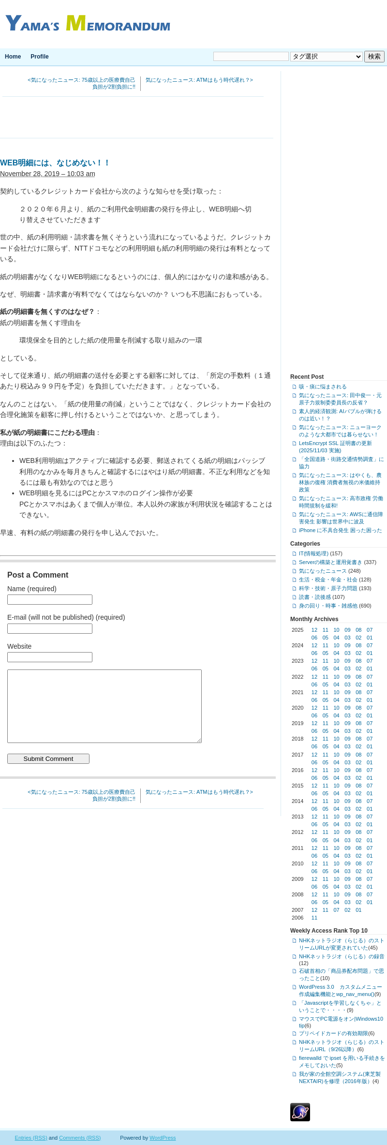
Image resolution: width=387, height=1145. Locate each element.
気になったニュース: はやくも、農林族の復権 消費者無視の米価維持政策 (340, 482)
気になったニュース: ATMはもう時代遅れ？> (199, 80)
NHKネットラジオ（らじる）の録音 (342, 956)
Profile (39, 56)
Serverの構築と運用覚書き (330, 562)
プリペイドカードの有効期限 (333, 1033)
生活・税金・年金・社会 (328, 579)
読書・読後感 (315, 597)
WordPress (162, 1138)
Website (19, 646)
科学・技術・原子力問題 (328, 588)
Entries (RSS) (31, 1138)
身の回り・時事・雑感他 (328, 606)
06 (314, 637)
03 (347, 637)
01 (369, 637)
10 (337, 630)
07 (369, 630)
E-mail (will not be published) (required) (66, 617)
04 (337, 637)
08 (358, 630)
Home (13, 56)
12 (314, 630)
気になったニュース (323, 571)
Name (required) (32, 589)
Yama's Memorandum (86, 24)
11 (325, 630)
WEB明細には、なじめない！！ (55, 163)
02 (358, 637)
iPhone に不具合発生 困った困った (340, 530)
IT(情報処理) (313, 553)
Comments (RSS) (80, 1138)
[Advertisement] (137, 118)
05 (325, 637)
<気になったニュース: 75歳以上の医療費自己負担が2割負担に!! (81, 83)
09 (347, 630)
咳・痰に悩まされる (323, 386)
